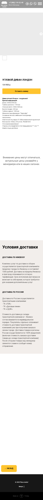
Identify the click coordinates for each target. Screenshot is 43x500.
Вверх (21, 486)
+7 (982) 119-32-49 (16, 3)
